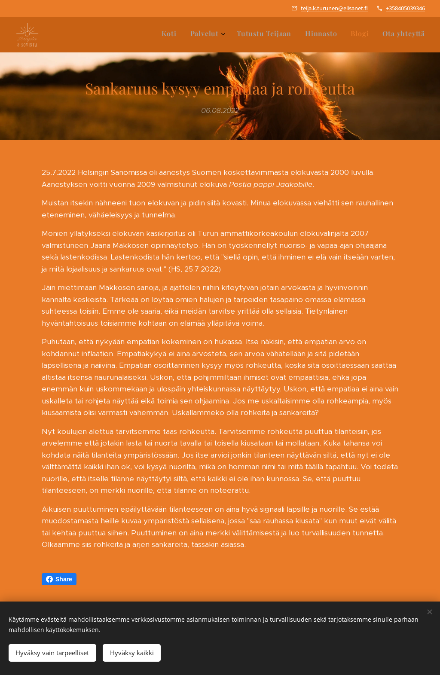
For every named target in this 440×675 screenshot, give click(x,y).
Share (59, 579)
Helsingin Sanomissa (112, 172)
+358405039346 (405, 8)
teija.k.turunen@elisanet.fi (334, 8)
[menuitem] (354, 35)
